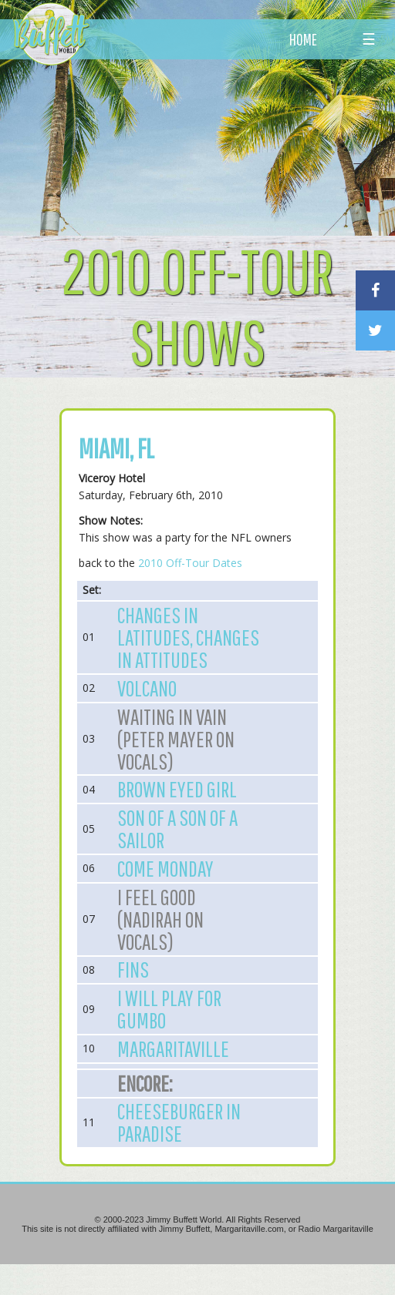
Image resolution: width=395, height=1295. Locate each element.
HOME (303, 39)
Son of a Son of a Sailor (177, 828)
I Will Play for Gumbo (169, 1009)
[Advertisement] (218, 142)
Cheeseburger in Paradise (179, 1122)
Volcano (147, 688)
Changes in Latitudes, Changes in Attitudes (188, 637)
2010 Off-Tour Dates (190, 562)
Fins (133, 969)
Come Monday (165, 868)
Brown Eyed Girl (177, 789)
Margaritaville (173, 1048)
